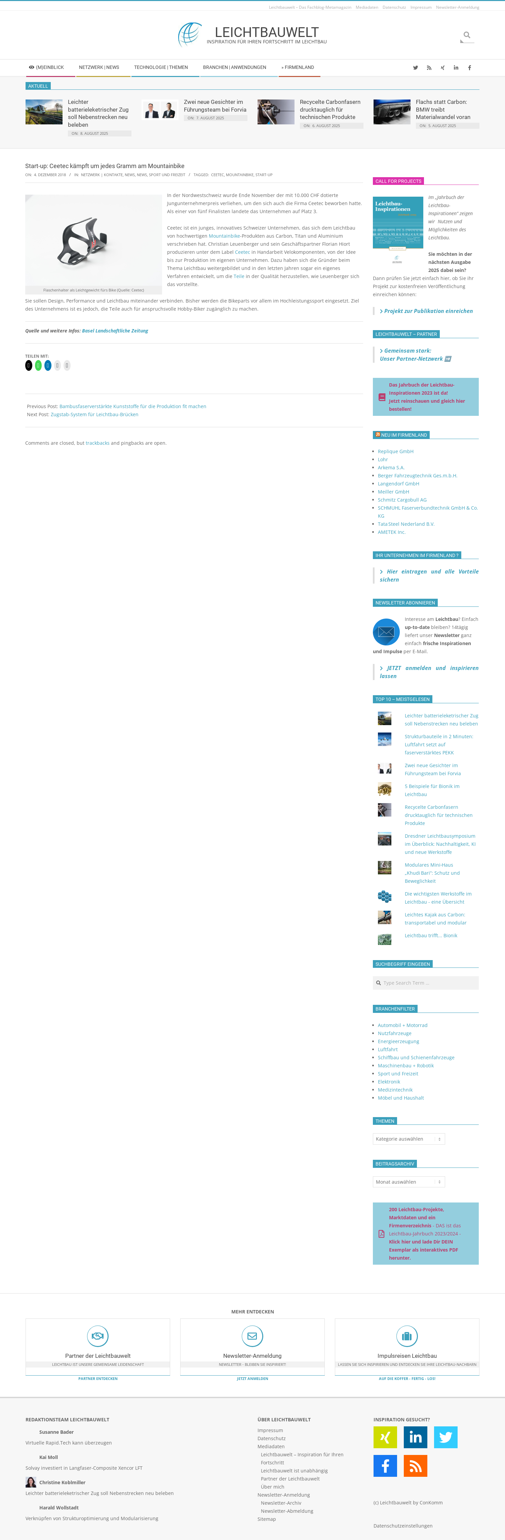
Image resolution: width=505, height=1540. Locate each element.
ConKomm (431, 1502)
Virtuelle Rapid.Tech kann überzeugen (69, 1442)
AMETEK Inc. (392, 532)
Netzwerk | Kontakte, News (108, 174)
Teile (239, 276)
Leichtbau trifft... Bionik (431, 935)
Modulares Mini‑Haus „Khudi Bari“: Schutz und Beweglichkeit (432, 873)
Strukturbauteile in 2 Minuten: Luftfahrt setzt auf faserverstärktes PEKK (439, 744)
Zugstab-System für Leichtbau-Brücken (95, 414)
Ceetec (217, 174)
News (142, 174)
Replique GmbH (396, 451)
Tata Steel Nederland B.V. (406, 524)
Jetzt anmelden (252, 1378)
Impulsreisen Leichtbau (407, 1355)
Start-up (264, 174)
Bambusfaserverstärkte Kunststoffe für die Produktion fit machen (133, 406)
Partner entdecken (98, 1378)
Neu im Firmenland (404, 435)
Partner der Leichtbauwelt (98, 1355)
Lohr (383, 459)
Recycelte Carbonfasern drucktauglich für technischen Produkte (330, 109)
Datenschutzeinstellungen (403, 1526)
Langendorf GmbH (398, 483)
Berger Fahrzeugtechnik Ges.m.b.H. (418, 475)
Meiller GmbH (393, 491)
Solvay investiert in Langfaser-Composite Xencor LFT (84, 1468)
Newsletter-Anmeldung (252, 1355)
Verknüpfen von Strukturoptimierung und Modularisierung (92, 1518)
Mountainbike (240, 174)
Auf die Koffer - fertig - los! (407, 1378)
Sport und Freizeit (167, 174)
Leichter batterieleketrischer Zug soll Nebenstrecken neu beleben (100, 1493)
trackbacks (98, 443)
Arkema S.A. (391, 467)
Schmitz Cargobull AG (402, 500)
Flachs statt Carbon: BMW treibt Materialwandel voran (443, 109)
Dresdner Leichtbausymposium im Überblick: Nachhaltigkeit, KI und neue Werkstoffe (440, 844)
